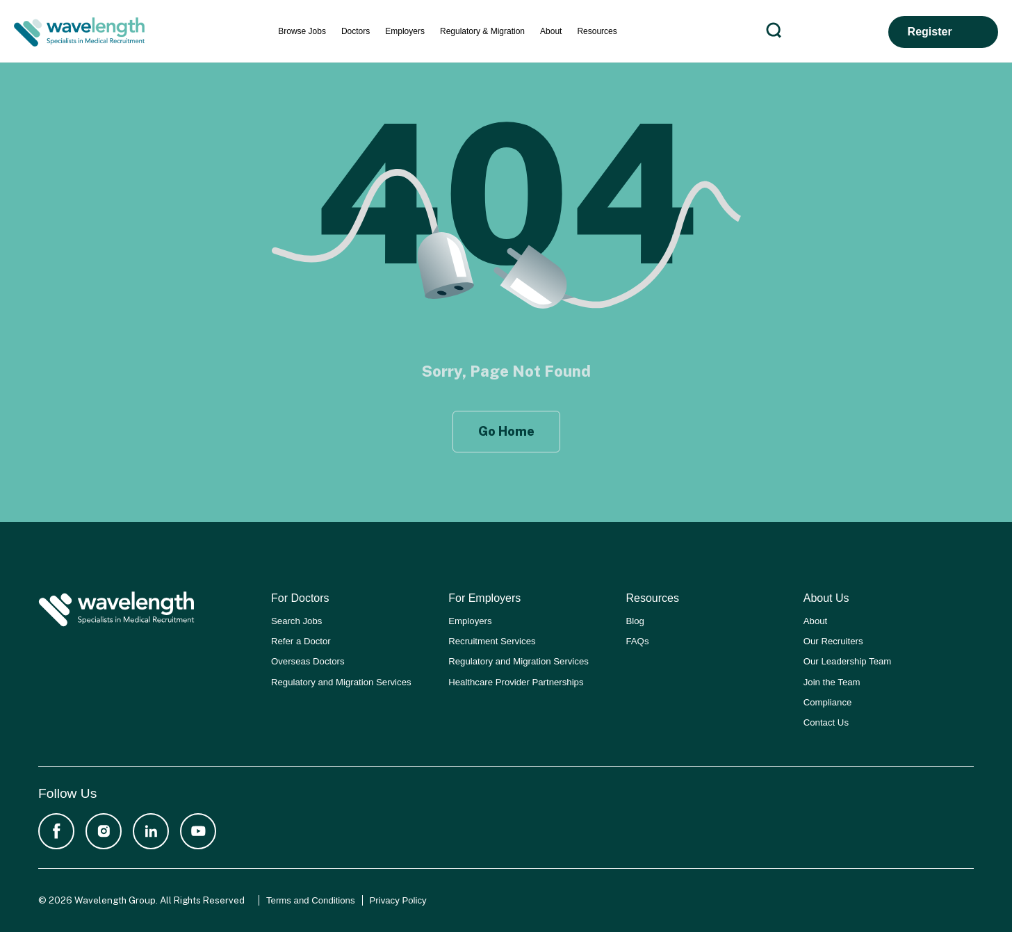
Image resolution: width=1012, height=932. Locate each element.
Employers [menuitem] (405, 31)
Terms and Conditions (310, 900)
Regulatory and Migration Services (341, 682)
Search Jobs (296, 621)
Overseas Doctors (308, 661)
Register (930, 32)
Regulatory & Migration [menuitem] (482, 31)
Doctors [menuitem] (355, 31)
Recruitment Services (491, 641)
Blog (635, 621)
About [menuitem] (551, 31)
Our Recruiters (833, 641)
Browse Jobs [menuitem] (302, 31)
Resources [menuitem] (597, 31)
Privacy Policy (398, 900)
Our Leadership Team (847, 661)
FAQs (637, 641)
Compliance (827, 702)
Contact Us (826, 722)
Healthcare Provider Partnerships (515, 682)
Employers (469, 621)
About (815, 621)
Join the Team (831, 682)
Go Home (506, 431)
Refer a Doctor (301, 641)
